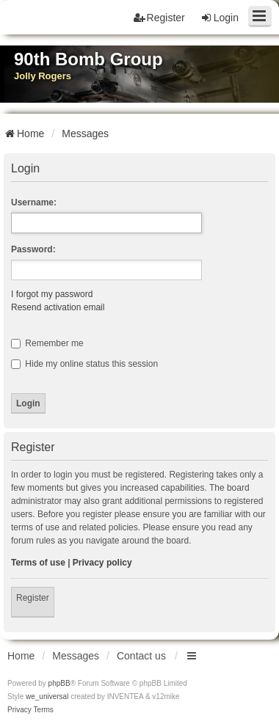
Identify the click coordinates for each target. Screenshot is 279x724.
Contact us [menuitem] (141, 656)
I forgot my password (52, 294)
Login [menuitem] (219, 17)
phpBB (59, 683)
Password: (33, 249)
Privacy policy (102, 562)
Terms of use (38, 562)
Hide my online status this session (84, 364)
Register (32, 598)
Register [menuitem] (159, 17)
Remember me (47, 343)
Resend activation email (57, 307)
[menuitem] (19, 710)
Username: (34, 202)
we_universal (47, 696)
